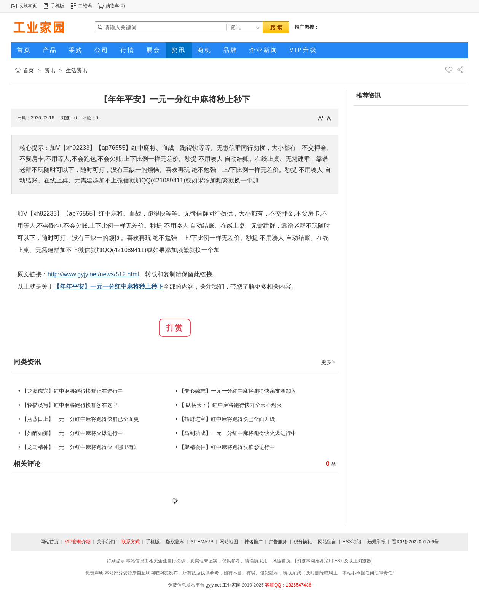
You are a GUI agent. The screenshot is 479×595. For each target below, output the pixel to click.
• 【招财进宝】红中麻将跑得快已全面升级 (225, 419)
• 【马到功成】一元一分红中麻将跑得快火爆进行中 (236, 433)
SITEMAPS (202, 541)
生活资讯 (76, 70)
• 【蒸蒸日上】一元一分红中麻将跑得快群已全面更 (78, 419)
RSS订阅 (352, 541)
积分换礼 (303, 541)
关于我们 (106, 541)
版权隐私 (175, 541)
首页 (28, 70)
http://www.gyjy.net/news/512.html (93, 274)
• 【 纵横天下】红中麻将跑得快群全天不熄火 (229, 405)
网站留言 (327, 541)
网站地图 (229, 541)
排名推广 (253, 541)
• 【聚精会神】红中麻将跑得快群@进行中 (225, 447)
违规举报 (376, 541)
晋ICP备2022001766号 (415, 541)
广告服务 (278, 541)
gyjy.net (213, 585)
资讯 (50, 70)
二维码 (85, 5)
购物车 (112, 5)
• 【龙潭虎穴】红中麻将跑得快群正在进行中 (70, 391)
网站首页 (49, 541)
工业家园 (231, 585)
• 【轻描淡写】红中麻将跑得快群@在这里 (68, 405)
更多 (328, 362)
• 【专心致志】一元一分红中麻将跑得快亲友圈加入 (236, 391)
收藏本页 (28, 5)
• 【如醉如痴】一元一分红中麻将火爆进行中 (70, 433)
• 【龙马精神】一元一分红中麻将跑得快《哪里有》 (78, 447)
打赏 (174, 328)
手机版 (57, 5)
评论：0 (90, 118)
